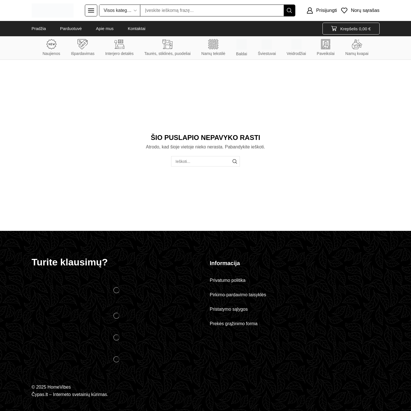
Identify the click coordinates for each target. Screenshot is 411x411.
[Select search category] (119, 10)
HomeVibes (59, 387)
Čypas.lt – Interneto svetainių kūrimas (69, 394)
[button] (91, 10)
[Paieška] (289, 10)
